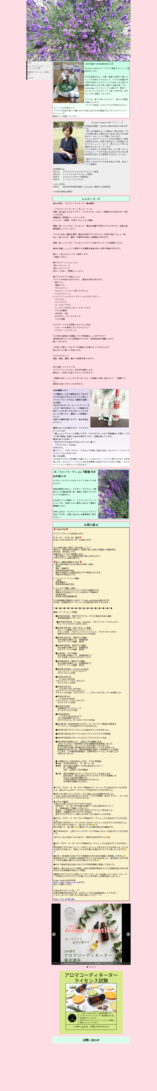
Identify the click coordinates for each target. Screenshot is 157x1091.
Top (29, 63)
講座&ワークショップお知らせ (39, 73)
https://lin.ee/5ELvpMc (64, 899)
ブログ (30, 78)
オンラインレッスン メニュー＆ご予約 (38, 67)
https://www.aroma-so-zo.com (66, 882)
